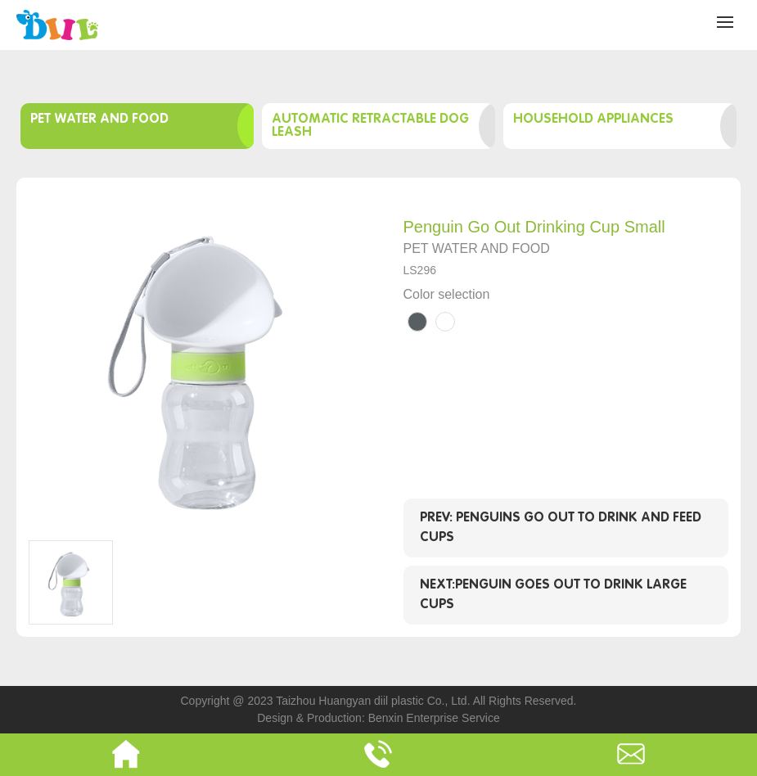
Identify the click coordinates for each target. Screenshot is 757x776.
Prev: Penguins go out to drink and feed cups (560, 528)
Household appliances (593, 119)
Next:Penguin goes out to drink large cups (553, 595)
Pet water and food (99, 119)
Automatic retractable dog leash (370, 125)
